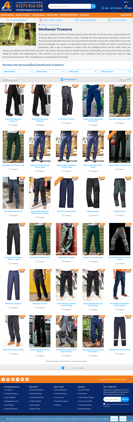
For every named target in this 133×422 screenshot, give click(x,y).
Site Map (58, 405)
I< (51, 368)
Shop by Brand (38, 15)
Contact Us (84, 15)
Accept (122, 419)
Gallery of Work (36, 401)
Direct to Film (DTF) (85, 401)
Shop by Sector (7, 15)
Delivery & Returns (11, 409)
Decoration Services (68, 15)
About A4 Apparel (61, 390)
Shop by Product (23, 15)
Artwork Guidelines (37, 390)
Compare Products (11, 393)
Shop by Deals (52, 15)
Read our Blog (35, 409)
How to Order (35, 405)
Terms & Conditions (61, 401)
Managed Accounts (11, 401)
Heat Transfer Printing (86, 397)
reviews (129, 379)
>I (71, 368)
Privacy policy (59, 397)
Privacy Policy (118, 404)
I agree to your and (116, 405)
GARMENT (18, 20)
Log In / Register (10, 397)
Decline (114, 419)
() (70, 79)
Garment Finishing (85, 405)
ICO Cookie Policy (61, 393)
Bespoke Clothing (85, 409)
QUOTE (119, 20)
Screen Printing (84, 390)
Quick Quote (126, 15)
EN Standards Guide (37, 397)
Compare (14, 125)
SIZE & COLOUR (53, 20)
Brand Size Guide (36, 393)
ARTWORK (87, 20)
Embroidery (83, 393)
